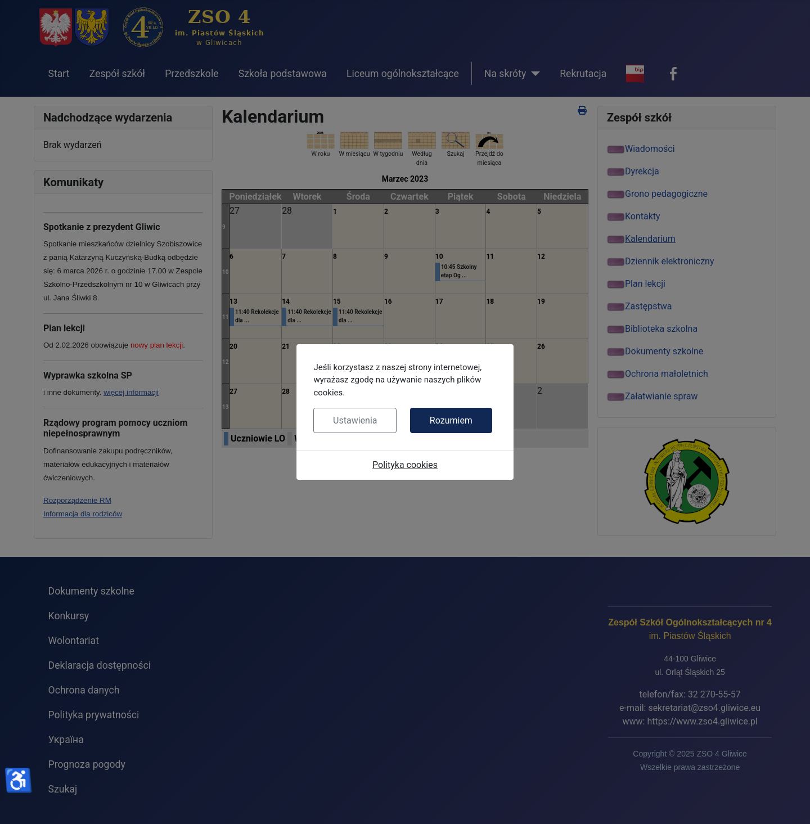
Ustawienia (355, 420)
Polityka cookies (405, 465)
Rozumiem (451, 420)
